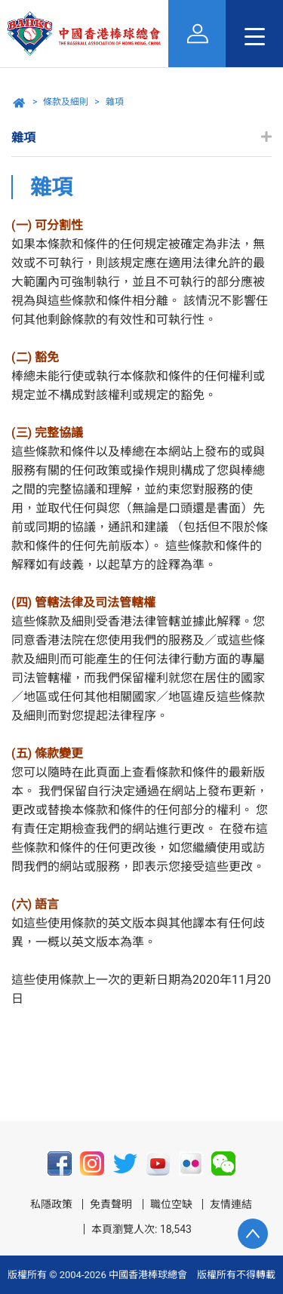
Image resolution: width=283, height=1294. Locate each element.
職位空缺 (171, 1204)
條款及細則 (65, 102)
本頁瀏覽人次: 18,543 (141, 1229)
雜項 (115, 102)
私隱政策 (51, 1204)
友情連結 (231, 1204)
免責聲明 (111, 1204)
